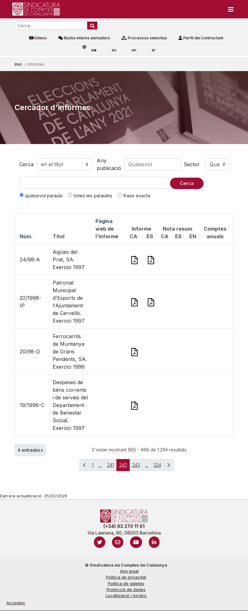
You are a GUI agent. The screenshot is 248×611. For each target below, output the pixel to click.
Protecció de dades (126, 589)
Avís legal (129, 571)
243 (137, 466)
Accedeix (15, 603)
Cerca (26, 164)
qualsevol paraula (40, 195)
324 (158, 466)
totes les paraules (90, 195)
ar (153, 50)
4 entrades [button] (31, 450)
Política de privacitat (126, 577)
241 (112, 466)
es (114, 50)
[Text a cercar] (93, 183)
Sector (192, 164)
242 (124, 466)
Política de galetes (126, 583)
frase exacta (134, 195)
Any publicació (109, 164)
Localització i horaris (126, 595)
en (134, 50)
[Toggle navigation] (231, 9)
